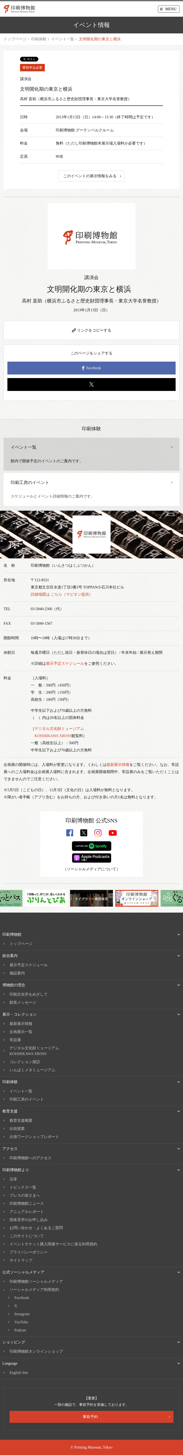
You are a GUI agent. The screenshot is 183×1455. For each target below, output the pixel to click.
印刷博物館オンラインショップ (36, 1351)
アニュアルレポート (27, 1212)
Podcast (20, 1330)
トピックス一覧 (23, 1187)
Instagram (22, 1314)
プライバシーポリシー (29, 1252)
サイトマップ (21, 1260)
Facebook (91, 368)
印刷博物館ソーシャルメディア (36, 1281)
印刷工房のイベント (27, 1099)
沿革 (13, 1179)
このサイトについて (27, 1236)
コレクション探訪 (25, 1062)
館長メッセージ (23, 1002)
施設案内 (17, 973)
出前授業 (17, 1129)
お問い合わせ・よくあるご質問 (36, 1228)
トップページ (15, 39)
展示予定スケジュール (65, 663)
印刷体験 (38, 39)
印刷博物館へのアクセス (30, 1158)
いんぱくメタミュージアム (32, 1070)
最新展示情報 (118, 765)
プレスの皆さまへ (25, 1195)
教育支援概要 (21, 1120)
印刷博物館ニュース (27, 1203)
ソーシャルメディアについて (91, 869)
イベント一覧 (62, 39)
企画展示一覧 (21, 1032)
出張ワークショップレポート (34, 1137)
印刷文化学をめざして (29, 994)
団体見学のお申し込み (29, 1220)
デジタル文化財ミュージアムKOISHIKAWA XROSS (34, 1051)
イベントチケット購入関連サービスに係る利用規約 (53, 1244)
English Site (19, 1373)
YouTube (21, 1322)
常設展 (15, 1040)
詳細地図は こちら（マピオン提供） (62, 594)
